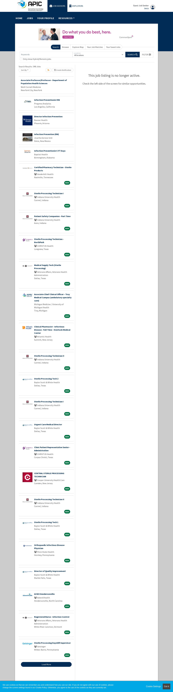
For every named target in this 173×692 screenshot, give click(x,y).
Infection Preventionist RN (47, 100)
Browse (65, 47)
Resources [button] (66, 18)
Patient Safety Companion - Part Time (52, 216)
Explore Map (78, 47)
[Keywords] (46, 54)
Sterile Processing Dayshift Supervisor (52, 643)
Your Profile (45, 18)
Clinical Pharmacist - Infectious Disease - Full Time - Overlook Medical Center (52, 329)
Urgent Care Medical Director (48, 424)
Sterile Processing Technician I (49, 193)
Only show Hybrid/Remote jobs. (37, 59)
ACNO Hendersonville (44, 594)
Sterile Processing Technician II (49, 355)
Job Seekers (57, 6)
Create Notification (62, 70)
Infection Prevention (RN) (46, 134)
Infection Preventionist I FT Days (50, 150)
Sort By (24, 70)
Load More (46, 664)
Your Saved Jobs (113, 47)
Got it (166, 686)
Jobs (30, 18)
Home (19, 18)
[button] (146, 54)
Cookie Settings (153, 686)
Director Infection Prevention (48, 116)
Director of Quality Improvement (50, 571)
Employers (76, 6)
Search (56, 47)
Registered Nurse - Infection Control (51, 617)
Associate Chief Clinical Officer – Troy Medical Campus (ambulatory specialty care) (52, 297)
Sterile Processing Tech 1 (46, 522)
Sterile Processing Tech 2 (46, 378)
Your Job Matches (95, 47)
